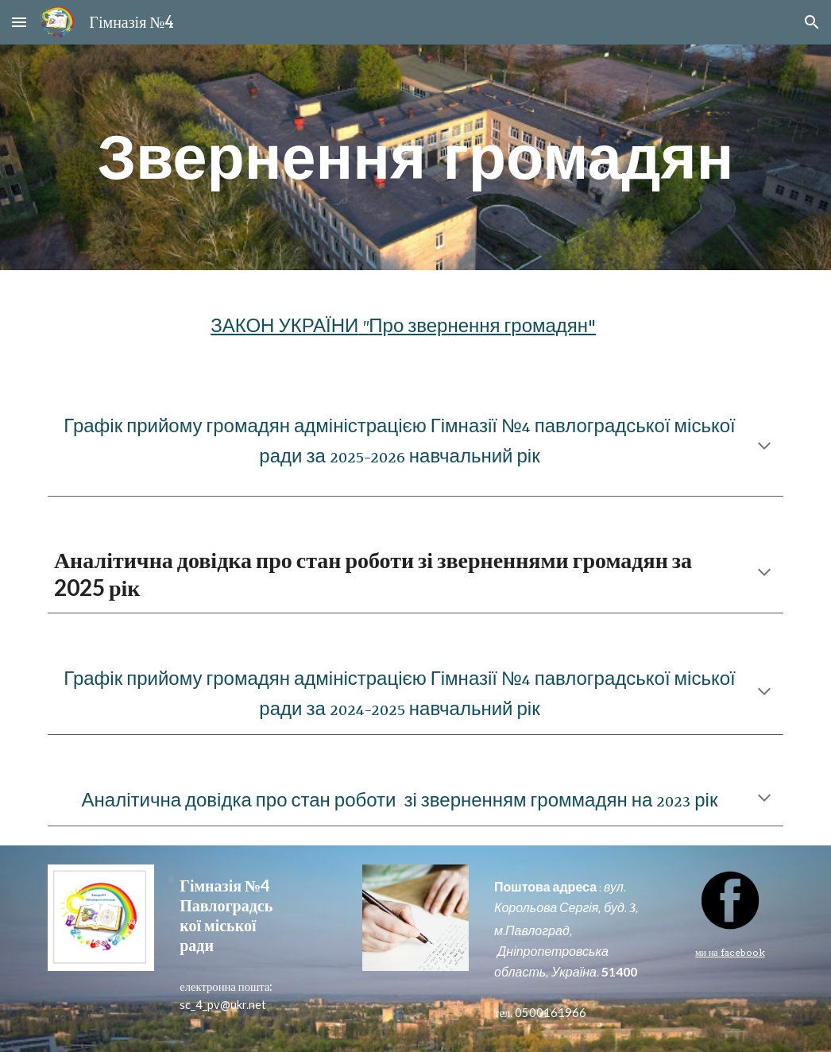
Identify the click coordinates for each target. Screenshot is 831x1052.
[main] (415, 157)
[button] (19, 22)
